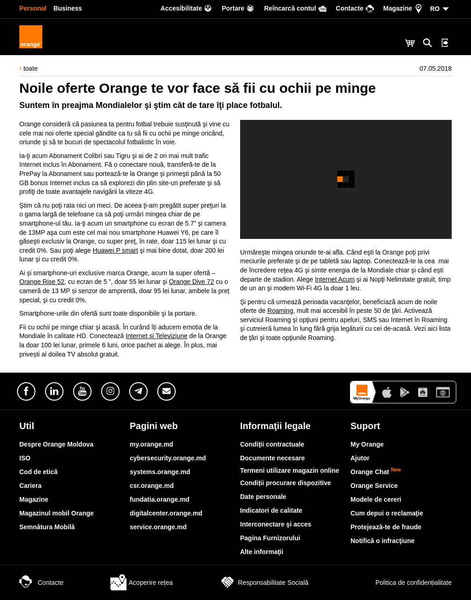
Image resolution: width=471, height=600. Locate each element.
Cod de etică (38, 471)
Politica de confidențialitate (403, 582)
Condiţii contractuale (272, 444)
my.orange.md (151, 444)
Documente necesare (272, 458)
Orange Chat (375, 471)
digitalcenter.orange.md (166, 513)
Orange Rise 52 (41, 281)
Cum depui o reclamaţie (386, 513)
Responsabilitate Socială (263, 582)
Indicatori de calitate (271, 510)
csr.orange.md (152, 485)
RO (435, 8)
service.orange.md (158, 527)
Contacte (41, 582)
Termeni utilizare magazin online (289, 470)
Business (67, 8)
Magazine (33, 499)
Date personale (263, 496)
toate (28, 68)
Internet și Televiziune (156, 336)
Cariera (30, 485)
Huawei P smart (115, 250)
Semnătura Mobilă (47, 527)
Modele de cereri (376, 499)
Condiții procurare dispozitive (285, 483)
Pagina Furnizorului (270, 538)
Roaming (280, 310)
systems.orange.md (160, 471)
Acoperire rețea (141, 582)
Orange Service (374, 485)
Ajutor (359, 458)
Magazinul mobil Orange (56, 513)
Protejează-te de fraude (385, 527)
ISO (24, 458)
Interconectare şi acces (275, 524)
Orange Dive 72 (191, 281)
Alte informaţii (261, 551)
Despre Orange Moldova (56, 444)
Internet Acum (335, 279)
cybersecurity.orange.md (168, 458)
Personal (32, 8)
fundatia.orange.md (160, 499)
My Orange (367, 444)
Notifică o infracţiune (382, 540)
